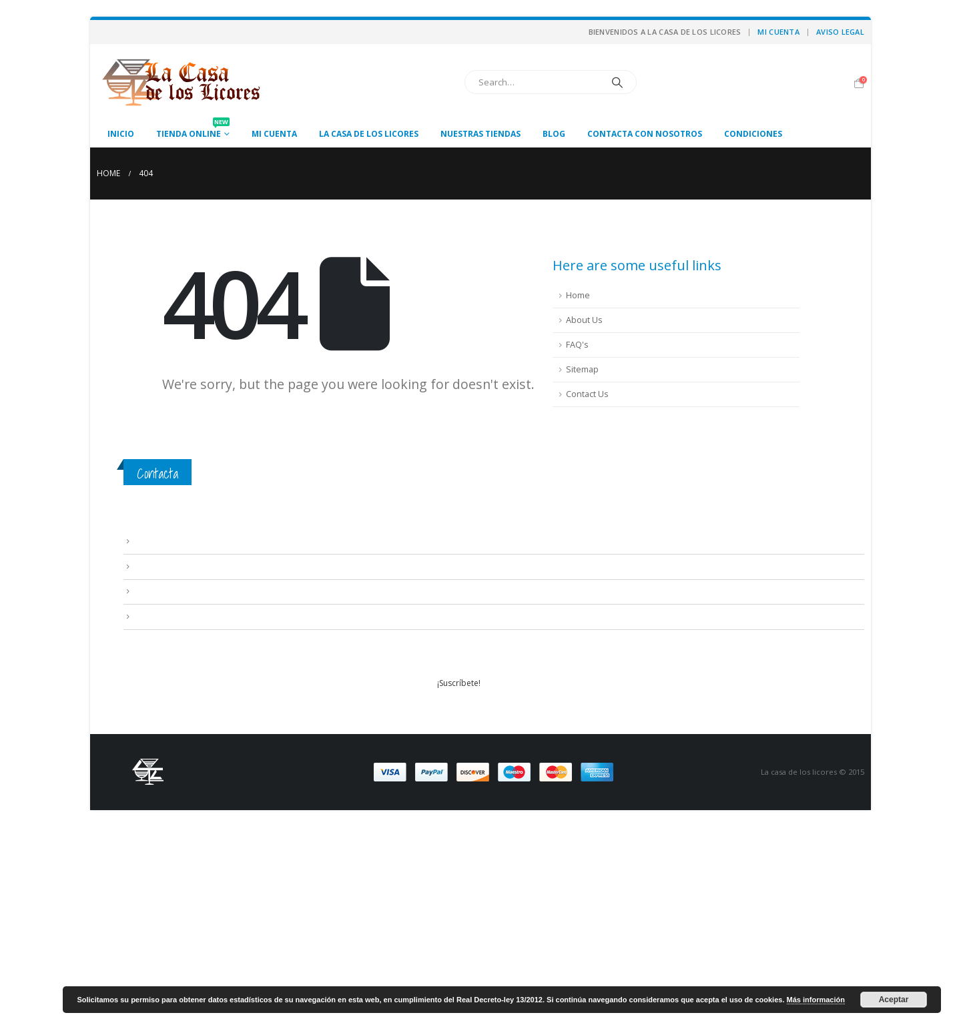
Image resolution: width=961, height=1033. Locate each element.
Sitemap (582, 369)
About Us (584, 320)
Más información (816, 1000)
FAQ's (577, 344)
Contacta (157, 473)
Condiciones (753, 133)
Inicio (120, 133)
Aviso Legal (840, 32)
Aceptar (894, 999)
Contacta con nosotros (644, 133)
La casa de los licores (368, 133)
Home (578, 295)
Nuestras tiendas (480, 133)
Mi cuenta (778, 32)
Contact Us (587, 394)
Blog (554, 133)
